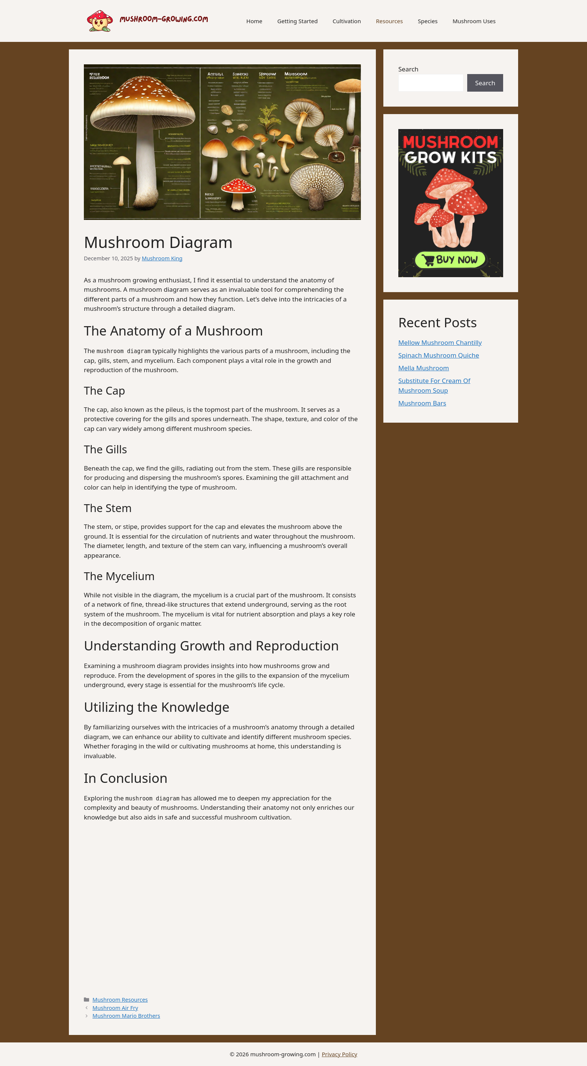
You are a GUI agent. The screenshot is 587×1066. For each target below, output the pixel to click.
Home (254, 21)
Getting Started (297, 21)
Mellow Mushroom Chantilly (440, 342)
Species (428, 21)
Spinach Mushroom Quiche (438, 355)
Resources (389, 21)
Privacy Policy (340, 1054)
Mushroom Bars (422, 403)
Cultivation (347, 21)
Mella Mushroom (423, 368)
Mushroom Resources (120, 999)
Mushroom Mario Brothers (126, 1015)
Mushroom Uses (474, 21)
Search (408, 69)
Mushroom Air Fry (115, 1007)
